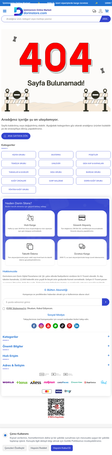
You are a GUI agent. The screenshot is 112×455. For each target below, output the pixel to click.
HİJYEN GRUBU (18, 155)
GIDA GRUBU (56, 172)
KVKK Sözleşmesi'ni (16, 308)
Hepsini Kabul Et (62, 447)
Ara (105, 18)
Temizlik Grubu (18, 163)
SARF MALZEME (56, 181)
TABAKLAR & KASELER (18, 172)
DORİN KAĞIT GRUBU (93, 181)
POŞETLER (93, 155)
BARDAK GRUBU (93, 172)
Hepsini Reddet (39, 447)
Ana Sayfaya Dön (16, 136)
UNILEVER (56, 163)
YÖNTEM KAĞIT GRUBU (19, 189)
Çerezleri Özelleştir (15, 447)
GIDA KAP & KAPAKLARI (93, 163)
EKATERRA (56, 155)
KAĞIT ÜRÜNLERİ (18, 181)
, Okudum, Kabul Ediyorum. (28, 308)
